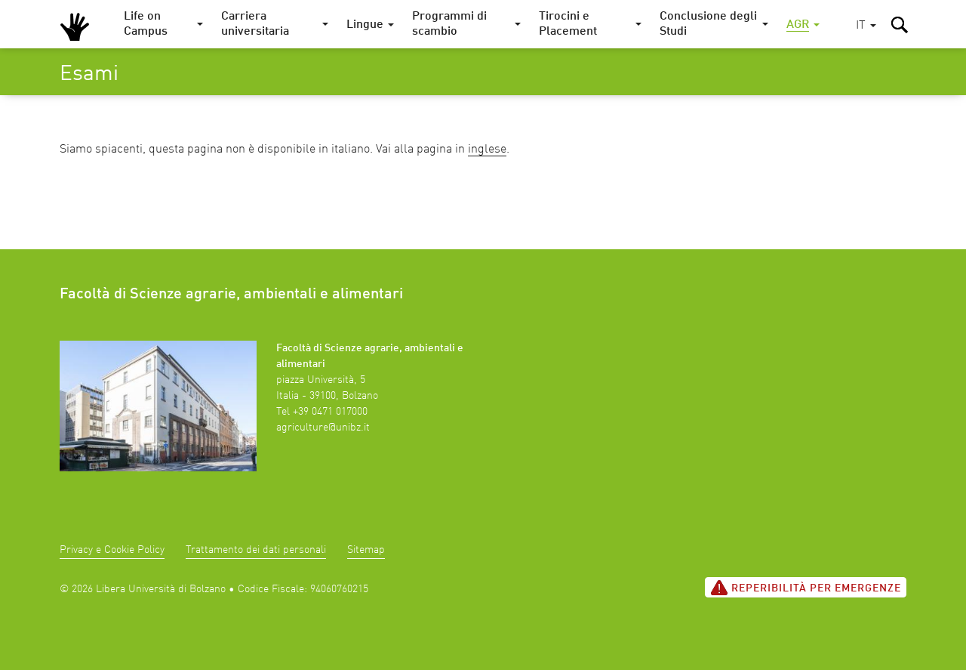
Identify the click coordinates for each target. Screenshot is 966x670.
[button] (866, 26)
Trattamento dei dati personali (256, 550)
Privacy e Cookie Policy (112, 550)
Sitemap (366, 550)
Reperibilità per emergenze (805, 588)
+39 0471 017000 (330, 411)
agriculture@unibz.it (323, 427)
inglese (487, 150)
